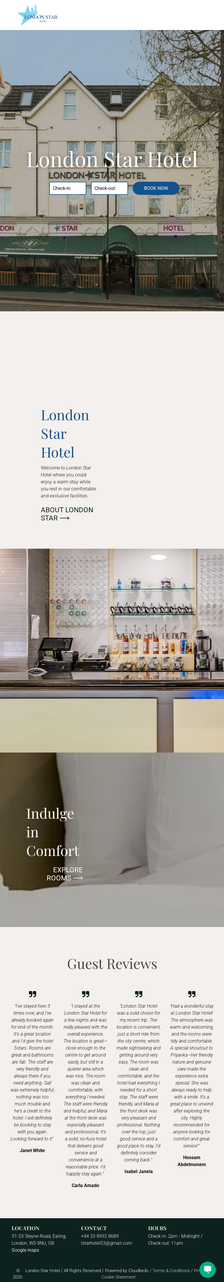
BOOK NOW (156, 188)
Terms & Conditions (171, 1270)
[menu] (211, 14)
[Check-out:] (109, 188)
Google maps (25, 1250)
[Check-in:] (67, 188)
